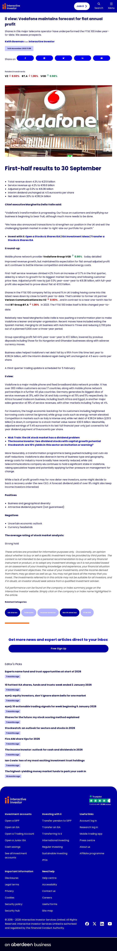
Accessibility (49, 884)
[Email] (101, 58)
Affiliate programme (92, 853)
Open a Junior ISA (15, 840)
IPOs (45, 860)
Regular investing (52, 847)
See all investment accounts (16, 855)
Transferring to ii (52, 834)
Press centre (87, 840)
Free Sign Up (58, 648)
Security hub (12, 910)
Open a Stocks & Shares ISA (42, 236)
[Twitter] (63, 58)
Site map (47, 910)
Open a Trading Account (19, 834)
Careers (47, 897)
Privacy (9, 891)
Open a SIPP (12, 820)
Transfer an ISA (51, 827)
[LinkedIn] (82, 58)
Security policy (13, 904)
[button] (100, 800)
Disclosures (11, 878)
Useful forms (49, 904)
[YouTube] (110, 923)
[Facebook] (25, 58)
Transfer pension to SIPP (56, 820)
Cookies (9, 897)
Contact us (48, 891)
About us (85, 847)
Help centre (49, 878)
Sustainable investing (54, 853)
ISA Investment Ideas (75, 236)
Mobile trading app (91, 834)
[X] (94, 924)
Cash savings (12, 847)
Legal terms (12, 884)
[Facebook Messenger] (44, 58)
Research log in (89, 827)
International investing (55, 840)
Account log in (88, 820)
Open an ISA (12, 827)
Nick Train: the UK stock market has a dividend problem (44, 437)
